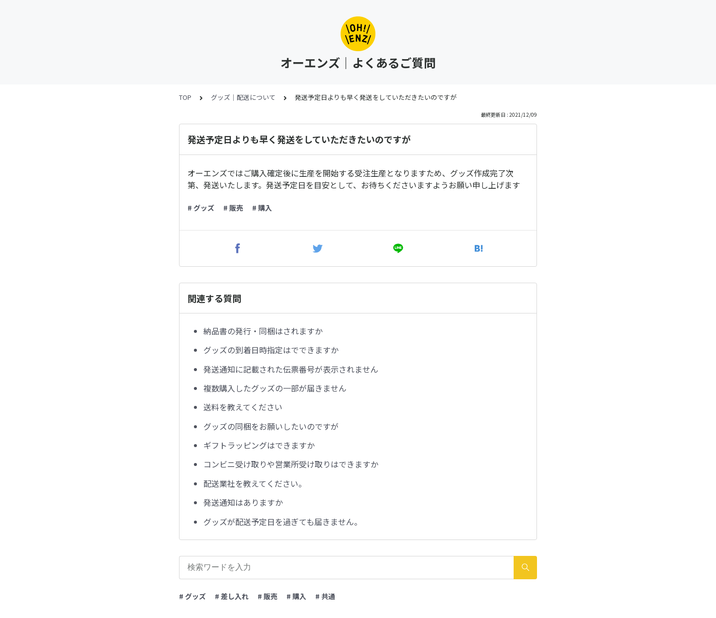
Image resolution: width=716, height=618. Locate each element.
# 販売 (233, 208)
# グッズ (200, 208)
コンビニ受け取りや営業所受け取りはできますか (290, 464)
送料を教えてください (242, 407)
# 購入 (262, 208)
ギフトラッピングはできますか (259, 445)
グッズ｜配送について (243, 97)
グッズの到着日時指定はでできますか (271, 350)
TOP (185, 97)
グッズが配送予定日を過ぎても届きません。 (282, 522)
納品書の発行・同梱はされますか (263, 331)
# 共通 (325, 596)
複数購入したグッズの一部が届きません (275, 388)
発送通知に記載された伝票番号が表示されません (290, 369)
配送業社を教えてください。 (254, 483)
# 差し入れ (232, 596)
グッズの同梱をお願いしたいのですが (271, 426)
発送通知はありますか (243, 502)
